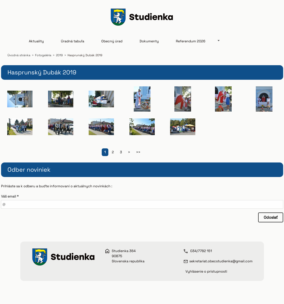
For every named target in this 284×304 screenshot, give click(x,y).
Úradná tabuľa (72, 41)
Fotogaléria (43, 55)
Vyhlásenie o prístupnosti (206, 271)
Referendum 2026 (190, 41)
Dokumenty (149, 41)
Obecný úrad (111, 41)
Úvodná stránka (18, 55)
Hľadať (272, 18)
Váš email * (10, 196)
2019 (59, 55)
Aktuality (36, 41)
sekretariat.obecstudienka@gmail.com (221, 261)
